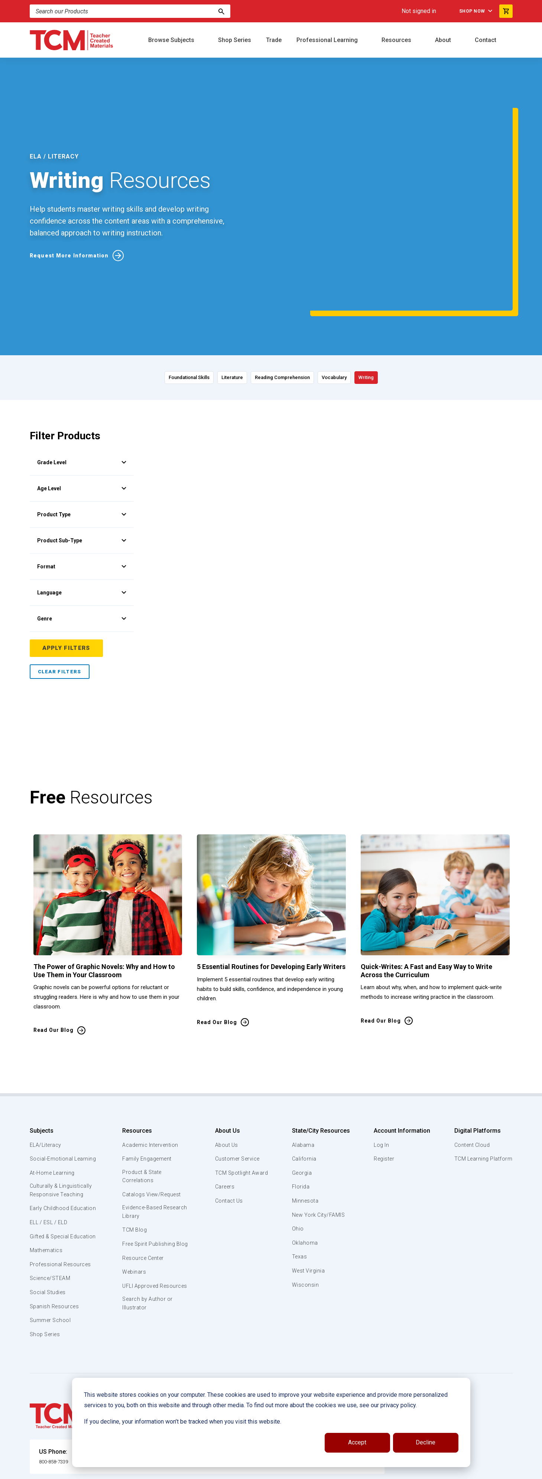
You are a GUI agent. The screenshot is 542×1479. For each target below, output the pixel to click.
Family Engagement (147, 1090)
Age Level (81, 420)
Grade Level (81, 394)
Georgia (302, 1104)
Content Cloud (470, 1077)
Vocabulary (363, 308)
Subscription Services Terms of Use (246, 1470)
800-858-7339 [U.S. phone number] (57, 1420)
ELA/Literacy (47, 1077)
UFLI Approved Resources (140, 1232)
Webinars (133, 1214)
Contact (486, 40)
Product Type (81, 446)
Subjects (41, 1062)
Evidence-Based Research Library (143, 1145)
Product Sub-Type (81, 472)
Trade (274, 40)
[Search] (221, 11)
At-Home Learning (54, 1113)
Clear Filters (59, 603)
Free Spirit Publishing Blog (149, 1182)
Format (81, 498)
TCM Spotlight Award (240, 1104)
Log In (380, 1077)
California (304, 1090)
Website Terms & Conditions (156, 1470)
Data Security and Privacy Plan (382, 1470)
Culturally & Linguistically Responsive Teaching (62, 1131)
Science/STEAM (52, 1236)
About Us (224, 1062)
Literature (210, 308)
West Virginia (309, 1202)
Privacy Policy (318, 1470)
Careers (223, 1118)
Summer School (51, 1279)
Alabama (303, 1077)
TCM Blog (134, 1164)
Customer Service (236, 1090)
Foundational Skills (143, 308)
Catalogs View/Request (152, 1127)
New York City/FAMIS (319, 1146)
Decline (425, 1442)
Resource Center (144, 1200)
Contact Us (227, 1132)
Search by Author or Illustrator (148, 1255)
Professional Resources (62, 1222)
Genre (81, 550)
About (443, 40)
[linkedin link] (477, 1470)
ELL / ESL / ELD (50, 1172)
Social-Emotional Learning (52, 1095)
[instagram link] (492, 1470)
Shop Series (234, 40)
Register (383, 1090)
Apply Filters (67, 579)
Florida (301, 1118)
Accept (357, 1442)
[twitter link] (507, 1470)
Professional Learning (327, 40)
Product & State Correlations (143, 1109)
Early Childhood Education (50, 1154)
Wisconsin (305, 1216)
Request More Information (73, 221)
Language (81, 524)
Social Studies (49, 1251)
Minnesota (305, 1132)
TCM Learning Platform (482, 1090)
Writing (415, 308)
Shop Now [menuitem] (465, 11)
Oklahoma (305, 1174)
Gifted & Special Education (52, 1190)
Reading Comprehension (286, 308)
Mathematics (47, 1209)
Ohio (298, 1160)
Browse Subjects (172, 40)
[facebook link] (462, 1470)
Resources (397, 40)
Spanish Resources (56, 1264)
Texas (300, 1188)
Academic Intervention (151, 1077)
